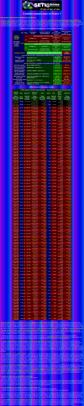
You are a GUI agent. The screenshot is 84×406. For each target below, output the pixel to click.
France (22, 43)
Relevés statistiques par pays (17, 37)
